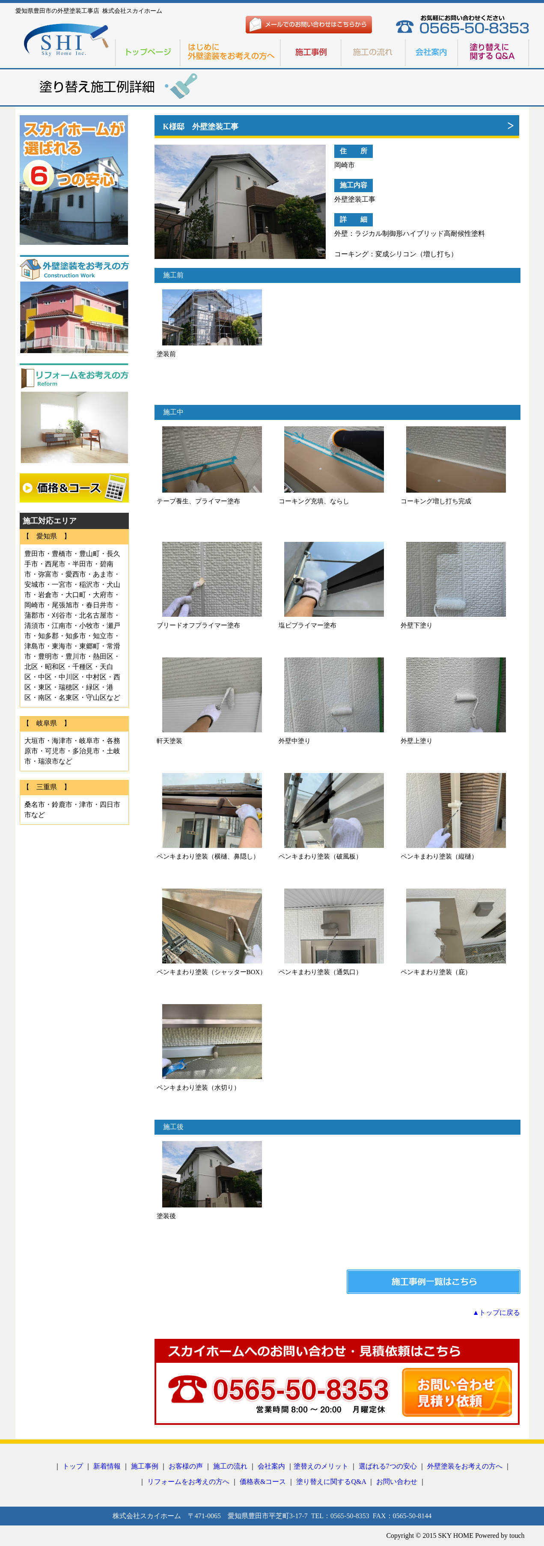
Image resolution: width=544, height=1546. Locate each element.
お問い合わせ (396, 1481)
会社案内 (271, 1466)
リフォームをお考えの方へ (188, 1481)
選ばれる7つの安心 (388, 1466)
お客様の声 (186, 1466)
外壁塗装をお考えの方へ (464, 1466)
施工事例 (144, 1466)
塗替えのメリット (321, 1466)
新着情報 (107, 1466)
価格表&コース (263, 1481)
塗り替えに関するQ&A (331, 1481)
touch (517, 1535)
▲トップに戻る (496, 1312)
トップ (72, 1466)
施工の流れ (230, 1466)
